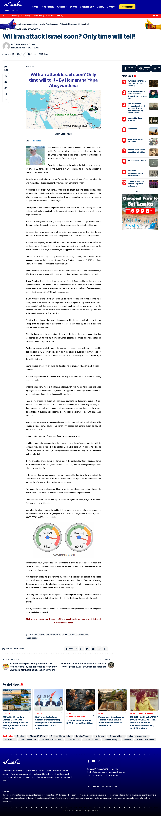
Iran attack (39, 635)
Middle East (83, 635)
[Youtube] (144, 68)
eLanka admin (20, 44)
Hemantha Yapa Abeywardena (48, 24)
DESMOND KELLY (37, 736)
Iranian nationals (69, 635)
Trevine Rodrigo (111, 740)
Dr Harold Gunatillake (75, 716)
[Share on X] (12, 54)
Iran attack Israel (53, 635)
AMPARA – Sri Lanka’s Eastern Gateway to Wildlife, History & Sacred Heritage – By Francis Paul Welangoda (15, 723)
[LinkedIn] (157, 16)
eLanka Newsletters (138, 736)
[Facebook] (151, 16)
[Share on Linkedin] (87, 648)
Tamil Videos (73, 740)
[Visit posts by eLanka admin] (6, 46)
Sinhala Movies (91, 740)
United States (32, 638)
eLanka (12, 5)
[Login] (140, 6)
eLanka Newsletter (145, 740)
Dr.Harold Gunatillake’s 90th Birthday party (135, 173)
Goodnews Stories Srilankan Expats (19, 24)
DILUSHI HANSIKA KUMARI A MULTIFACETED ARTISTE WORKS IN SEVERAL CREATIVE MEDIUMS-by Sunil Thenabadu (144, 723)
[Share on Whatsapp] (81, 648)
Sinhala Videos (116, 736)
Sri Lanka (99, 736)
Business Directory (55, 16)
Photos (127, 740)
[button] (145, 7)
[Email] (18, 54)
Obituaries (10, 740)
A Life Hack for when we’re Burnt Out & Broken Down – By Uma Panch (137, 94)
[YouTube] (154, 16)
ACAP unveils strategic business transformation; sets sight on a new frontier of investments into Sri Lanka (48, 723)
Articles (34, 24)
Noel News (132, 129)
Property (27, 16)
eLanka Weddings (12, 16)
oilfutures (37, 140)
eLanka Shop (39, 16)
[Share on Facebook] (71, 648)
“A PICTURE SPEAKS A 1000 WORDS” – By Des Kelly (137, 83)
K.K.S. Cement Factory (137, 160)
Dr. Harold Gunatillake (51, 740)
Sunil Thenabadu (146, 713)
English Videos (83, 736)
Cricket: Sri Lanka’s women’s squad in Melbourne (136, 183)
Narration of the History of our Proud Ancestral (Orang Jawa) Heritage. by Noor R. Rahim (136, 108)
